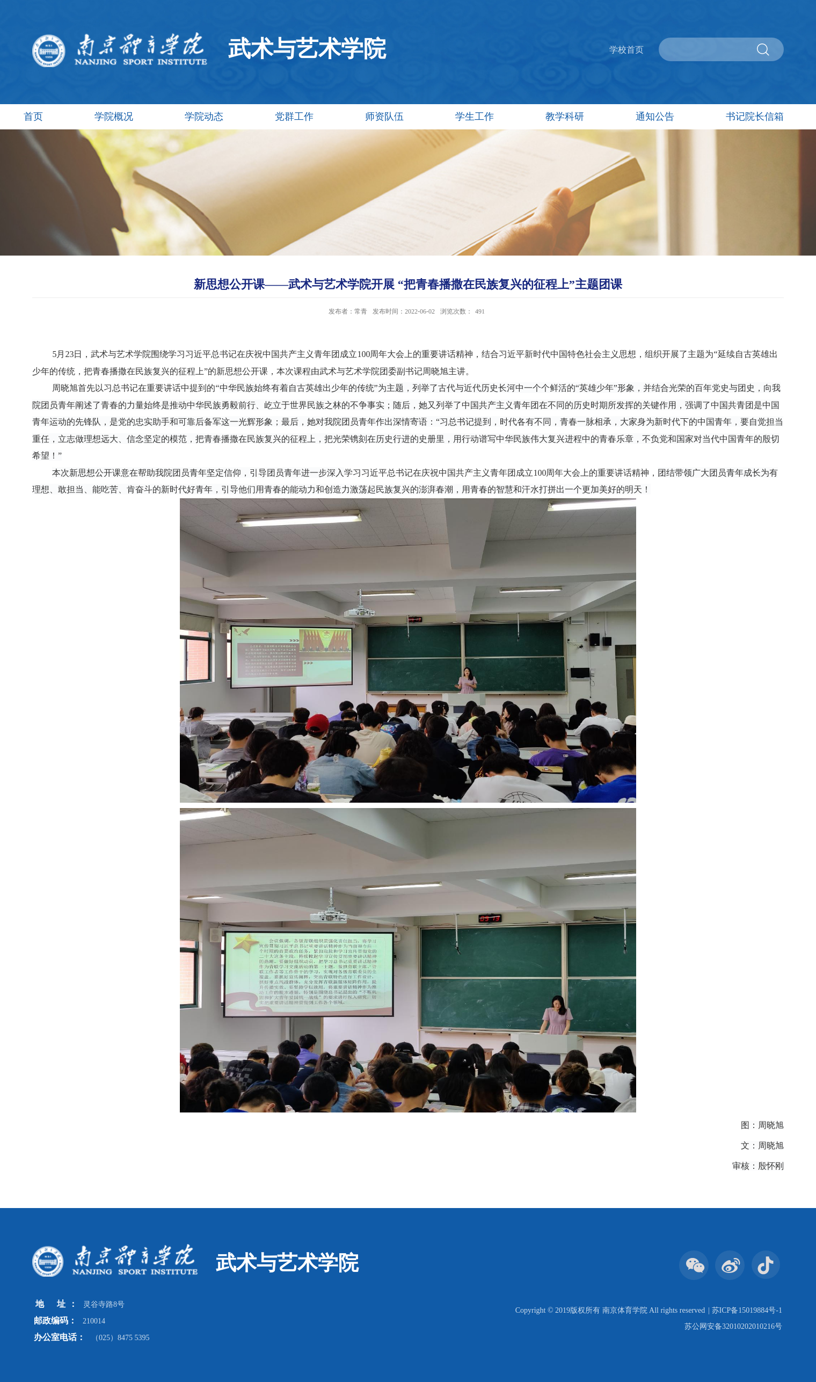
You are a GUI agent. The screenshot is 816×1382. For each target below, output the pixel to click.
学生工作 (474, 116)
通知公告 (655, 116)
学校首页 (626, 49)
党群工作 (294, 116)
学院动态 (204, 116)
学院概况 (113, 116)
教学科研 (564, 116)
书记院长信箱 (755, 116)
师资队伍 (384, 116)
